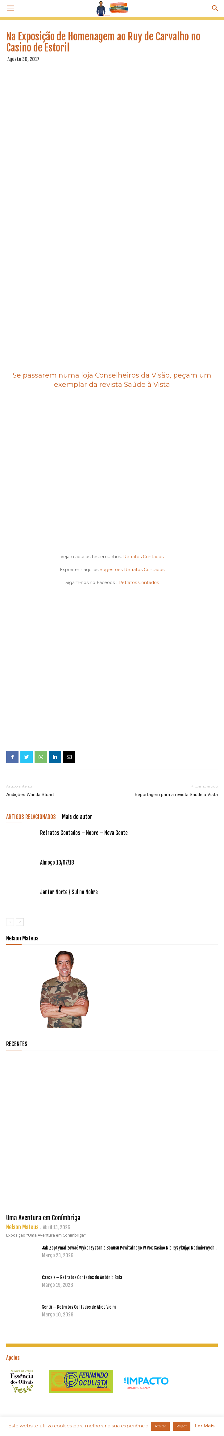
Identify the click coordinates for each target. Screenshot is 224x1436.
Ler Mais (204, 1426)
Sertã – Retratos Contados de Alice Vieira (79, 1307)
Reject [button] (181, 1426)
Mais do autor (77, 816)
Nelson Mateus (22, 1227)
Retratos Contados (143, 556)
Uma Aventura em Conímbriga (43, 1218)
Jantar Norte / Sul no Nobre (69, 892)
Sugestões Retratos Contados (131, 569)
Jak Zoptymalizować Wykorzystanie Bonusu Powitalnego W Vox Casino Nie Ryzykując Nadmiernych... (129, 1247)
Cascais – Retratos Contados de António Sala (82, 1277)
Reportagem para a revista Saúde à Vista (176, 794)
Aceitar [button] (160, 1426)
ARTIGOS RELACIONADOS (31, 816)
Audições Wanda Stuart (30, 794)
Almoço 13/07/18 (57, 862)
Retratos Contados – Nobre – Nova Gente (84, 833)
